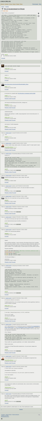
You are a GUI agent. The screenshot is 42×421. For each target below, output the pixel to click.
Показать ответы (8, 172)
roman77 (6, 136)
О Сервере (3, 414)
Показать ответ (8, 98)
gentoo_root (7, 117)
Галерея (7, 4)
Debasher (7, 104)
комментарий (8, 132)
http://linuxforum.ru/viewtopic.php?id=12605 (26, 93)
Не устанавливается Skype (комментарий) (25, 327)
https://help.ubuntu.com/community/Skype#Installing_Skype (16, 84)
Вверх (39, 414)
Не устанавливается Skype (14, 9)
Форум (14, 4)
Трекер (17, 4)
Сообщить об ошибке (5, 415)
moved (6, 126)
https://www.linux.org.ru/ (5, 416)
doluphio (6, 179)
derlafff (6, 95)
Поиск (21, 4)
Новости (2, 4)
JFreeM (6, 376)
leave (6, 77)
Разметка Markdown (15, 414)
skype (7, 10)
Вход (40, 4)
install (4, 10)
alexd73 (6, 54)
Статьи (10, 4)
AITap (6, 86)
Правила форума (9, 414)
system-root (7, 68)
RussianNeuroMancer (9, 147)
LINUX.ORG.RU (5, 1)
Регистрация (35, 4)
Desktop (7, 6)
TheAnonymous (8, 387)
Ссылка (3, 58)
